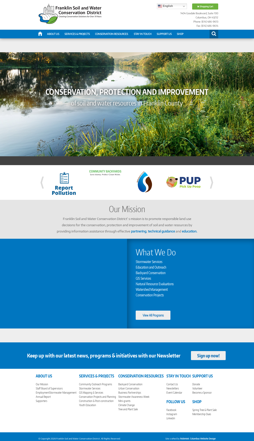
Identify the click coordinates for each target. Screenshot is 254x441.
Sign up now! (208, 355)
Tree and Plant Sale (128, 409)
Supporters (41, 401)
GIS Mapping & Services (91, 392)
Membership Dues (201, 414)
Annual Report (43, 396)
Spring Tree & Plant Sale (204, 410)
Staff (38, 388)
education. (189, 231)
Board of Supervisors (52, 388)
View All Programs (153, 315)
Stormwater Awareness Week (133, 396)
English (165, 6)
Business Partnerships (129, 392)
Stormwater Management (62, 392)
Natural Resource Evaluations (155, 284)
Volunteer (197, 388)
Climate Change (126, 405)
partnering (138, 231)
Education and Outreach (151, 267)
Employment (42, 392)
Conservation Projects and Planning (97, 396)
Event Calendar (174, 392)
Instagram (171, 414)
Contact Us (172, 384)
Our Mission (42, 384)
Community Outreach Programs (95, 384)
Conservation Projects (150, 295)
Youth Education (87, 405)
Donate (196, 384)
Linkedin (170, 418)
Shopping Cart (205, 6)
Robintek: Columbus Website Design (198, 438)
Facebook (171, 410)
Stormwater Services (149, 261)
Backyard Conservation (150, 273)
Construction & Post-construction (96, 401)
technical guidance (161, 231)
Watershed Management (152, 289)
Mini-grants (124, 401)
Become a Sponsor (202, 392)
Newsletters (172, 388)
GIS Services (143, 278)
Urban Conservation (128, 388)
